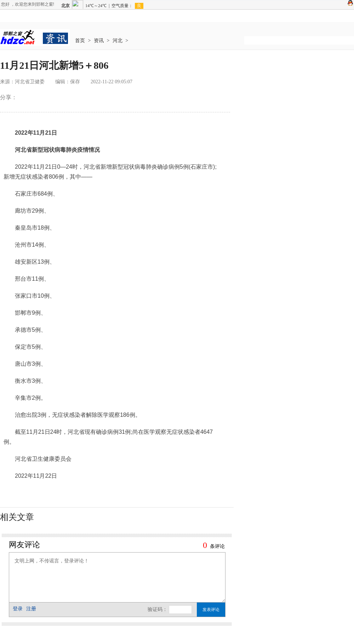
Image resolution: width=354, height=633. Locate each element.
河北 (117, 40)
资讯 (99, 40)
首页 (80, 40)
